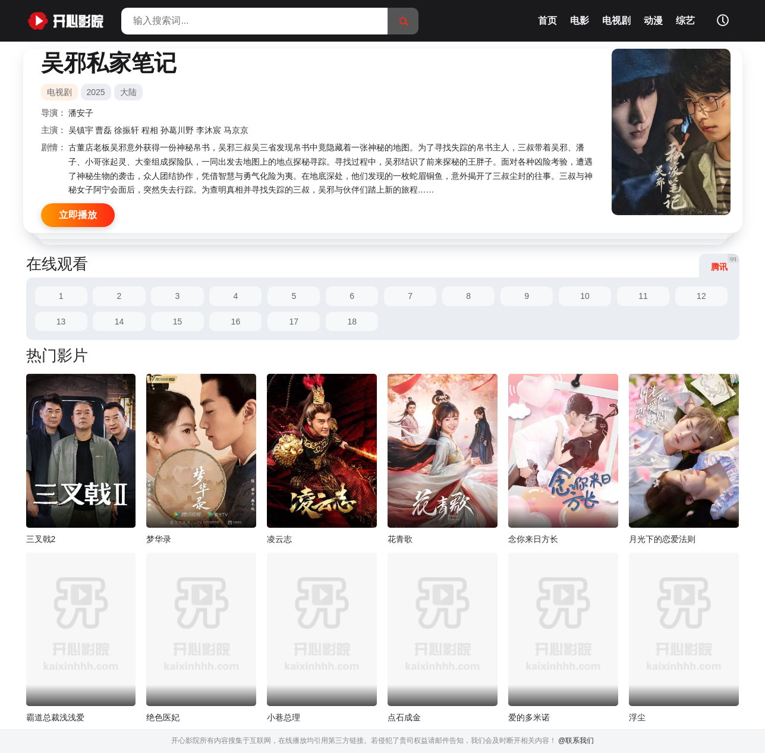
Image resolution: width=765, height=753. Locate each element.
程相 (149, 130)
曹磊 (103, 130)
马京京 (235, 130)
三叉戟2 (41, 539)
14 (119, 321)
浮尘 (637, 717)
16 (236, 321)
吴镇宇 (80, 130)
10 (585, 296)
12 (701, 296)
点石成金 (404, 717)
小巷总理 (283, 717)
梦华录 (158, 539)
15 (177, 321)
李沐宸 (208, 130)
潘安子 (80, 113)
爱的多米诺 (529, 717)
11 (643, 296)
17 (294, 321)
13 (61, 321)
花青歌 (400, 539)
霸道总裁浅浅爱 (55, 717)
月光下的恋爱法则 (662, 539)
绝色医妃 (163, 717)
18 (352, 321)
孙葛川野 (177, 130)
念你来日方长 (533, 539)
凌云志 (279, 539)
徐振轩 (126, 130)
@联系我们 (576, 740)
